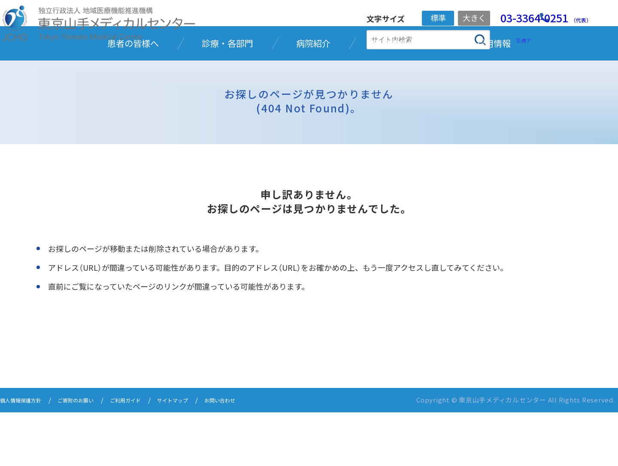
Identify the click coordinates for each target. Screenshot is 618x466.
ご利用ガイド (148, 454)
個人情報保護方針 (26, 454)
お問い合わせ (258, 454)
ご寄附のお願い (90, 454)
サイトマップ (203, 454)
